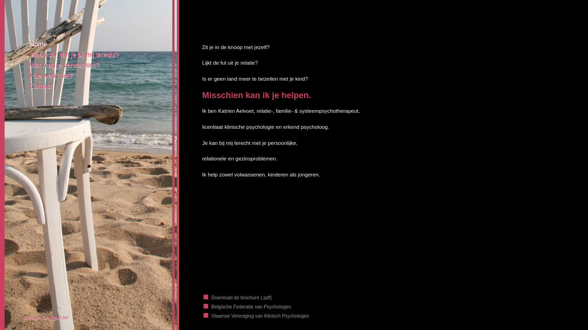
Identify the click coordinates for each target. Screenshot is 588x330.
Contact (41, 86)
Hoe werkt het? (51, 75)
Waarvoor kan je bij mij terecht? (74, 54)
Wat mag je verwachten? (65, 65)
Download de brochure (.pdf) (241, 297)
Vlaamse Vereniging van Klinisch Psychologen (260, 316)
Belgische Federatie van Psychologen (251, 306)
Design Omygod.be (46, 317)
